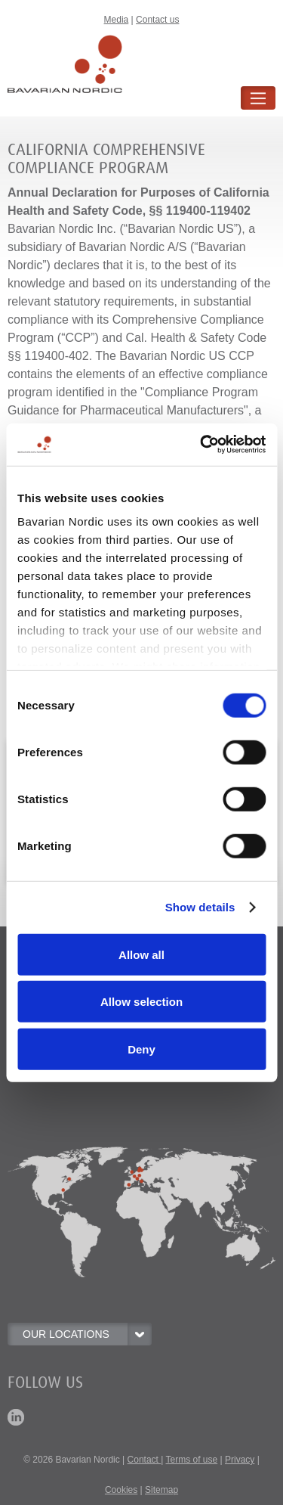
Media (116, 19)
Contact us (157, 19)
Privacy (239, 1459)
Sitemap (161, 1490)
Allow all (141, 954)
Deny (141, 1048)
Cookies (121, 1490)
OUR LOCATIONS (87, 1334)
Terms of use (192, 1459)
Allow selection (141, 1001)
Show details (200, 907)
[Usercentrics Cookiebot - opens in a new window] (201, 445)
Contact (144, 1459)
